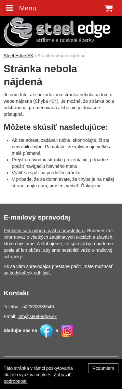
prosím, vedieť (63, 185)
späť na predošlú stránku (55, 172)
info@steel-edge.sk (37, 316)
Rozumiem (103, 368)
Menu (20, 8)
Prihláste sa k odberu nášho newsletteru (44, 230)
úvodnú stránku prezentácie (60, 159)
